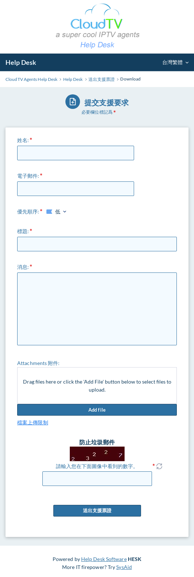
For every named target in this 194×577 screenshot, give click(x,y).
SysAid (124, 567)
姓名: (23, 140)
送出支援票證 (97, 510)
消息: (23, 267)
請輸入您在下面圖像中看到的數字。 (97, 466)
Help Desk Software (104, 559)
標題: (23, 231)
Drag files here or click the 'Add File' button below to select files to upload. (97, 385)
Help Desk (20, 62)
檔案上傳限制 (32, 422)
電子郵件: (28, 176)
